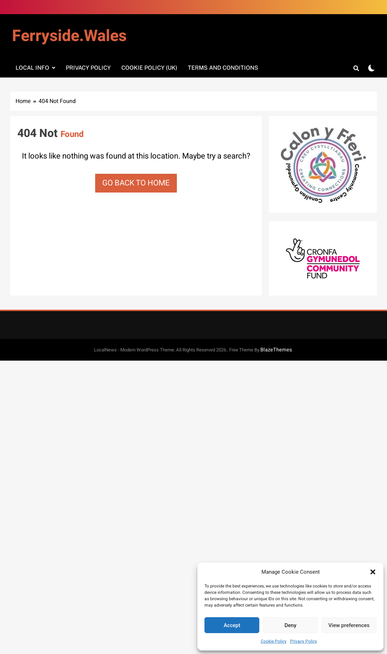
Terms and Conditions (223, 67)
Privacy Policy (303, 641)
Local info (32, 67)
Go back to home (136, 183)
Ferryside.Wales (69, 36)
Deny (290, 625)
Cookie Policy (274, 641)
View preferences (348, 625)
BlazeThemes (276, 350)
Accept (232, 625)
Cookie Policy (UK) (149, 67)
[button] (372, 571)
